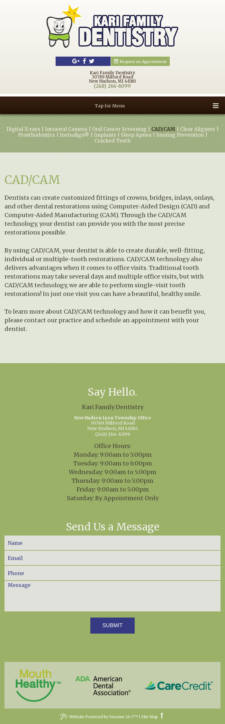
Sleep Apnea (136, 135)
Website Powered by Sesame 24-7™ (99, 717)
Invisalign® (74, 135)
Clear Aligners (197, 129)
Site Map (149, 717)
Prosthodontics (36, 135)
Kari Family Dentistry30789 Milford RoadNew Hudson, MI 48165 (112, 77)
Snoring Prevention (180, 135)
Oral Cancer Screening (119, 129)
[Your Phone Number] (112, 573)
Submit (112, 625)
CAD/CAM (163, 129)
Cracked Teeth (112, 141)
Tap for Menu (157, 105)
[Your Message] (112, 596)
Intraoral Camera (66, 129)
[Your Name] (112, 543)
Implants (105, 135)
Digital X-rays (23, 129)
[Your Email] (112, 558)
